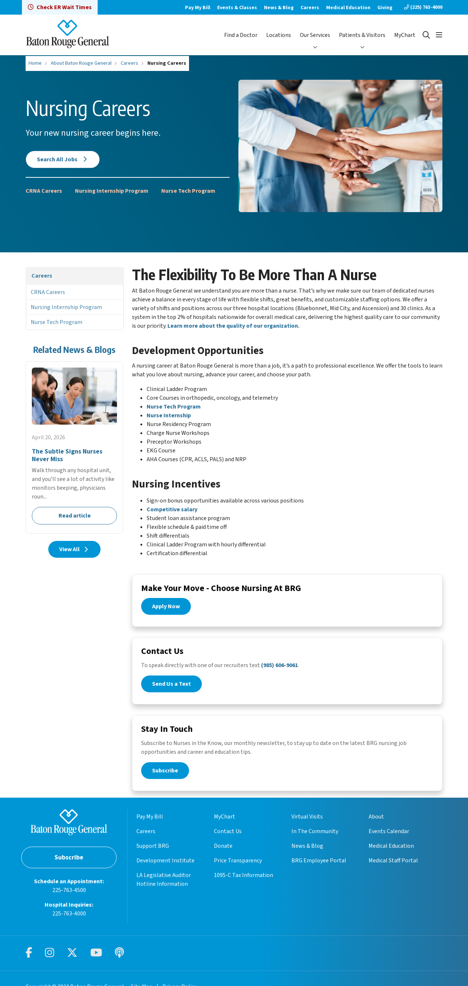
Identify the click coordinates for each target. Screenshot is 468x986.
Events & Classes (237, 7)
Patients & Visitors (362, 35)
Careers (310, 7)
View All (74, 549)
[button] (439, 35)
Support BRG (152, 855)
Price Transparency (238, 869)
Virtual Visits (307, 825)
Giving (384, 7)
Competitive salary (172, 509)
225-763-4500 (69, 899)
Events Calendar (389, 840)
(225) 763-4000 (423, 7)
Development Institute (165, 869)
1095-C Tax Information (243, 884)
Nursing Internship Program (111, 191)
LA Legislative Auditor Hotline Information (163, 888)
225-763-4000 (69, 922)
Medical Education (348, 7)
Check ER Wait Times (60, 7)
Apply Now (166, 607)
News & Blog (279, 7)
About (376, 825)
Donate (223, 855)
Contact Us (228, 840)
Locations (278, 35)
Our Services (315, 35)
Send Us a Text (171, 686)
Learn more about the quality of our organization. (233, 326)
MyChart (404, 35)
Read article (74, 447)
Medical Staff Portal (393, 869)
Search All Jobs (62, 159)
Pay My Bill (197, 7)
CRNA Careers (44, 191)
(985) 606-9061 (279, 668)
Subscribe (165, 774)
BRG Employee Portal (318, 869)
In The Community (314, 840)
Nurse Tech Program (188, 191)
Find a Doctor (240, 35)
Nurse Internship (169, 415)
